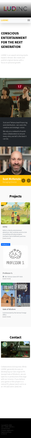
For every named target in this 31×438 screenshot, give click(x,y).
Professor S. (8, 275)
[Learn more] (7, 240)
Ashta (5, 228)
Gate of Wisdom (9, 311)
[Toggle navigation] (29, 20)
